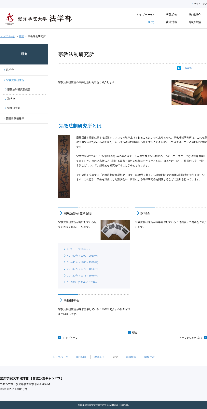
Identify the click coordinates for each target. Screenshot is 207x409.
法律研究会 (71, 300)
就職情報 (131, 357)
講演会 (145, 213)
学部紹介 (81, 357)
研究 (21, 36)
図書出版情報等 (15, 118)
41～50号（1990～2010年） (83, 255)
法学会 (10, 69)
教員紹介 (99, 357)
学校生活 (149, 357)
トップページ (7, 36)
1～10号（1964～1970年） (82, 282)
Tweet (188, 67)
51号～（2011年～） (79, 248)
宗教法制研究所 (15, 80)
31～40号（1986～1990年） (83, 262)
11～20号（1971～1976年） (83, 275)
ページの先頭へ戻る (190, 337)
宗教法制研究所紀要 (78, 213)
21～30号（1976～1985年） (83, 268)
